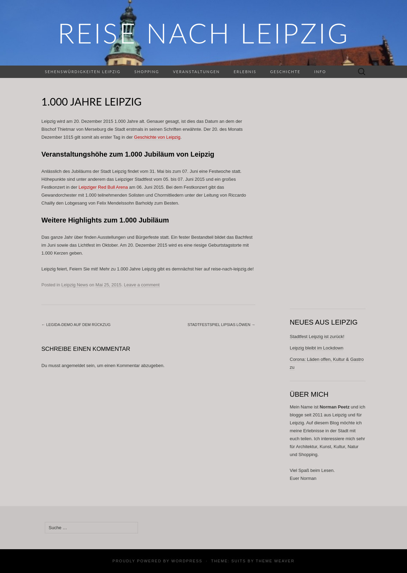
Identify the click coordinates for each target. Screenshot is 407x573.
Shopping (146, 71)
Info (320, 71)
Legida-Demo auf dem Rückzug (75, 325)
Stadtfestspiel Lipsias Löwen (221, 325)
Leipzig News (74, 284)
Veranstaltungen (196, 71)
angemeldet (73, 365)
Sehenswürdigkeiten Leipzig (82, 71)
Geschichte (285, 71)
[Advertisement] (328, 197)
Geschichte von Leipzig (157, 137)
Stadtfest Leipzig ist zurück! (317, 336)
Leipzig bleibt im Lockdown (316, 347)
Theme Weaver (275, 561)
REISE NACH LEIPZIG (203, 32)
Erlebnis (245, 71)
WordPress (186, 561)
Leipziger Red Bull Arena (103, 187)
